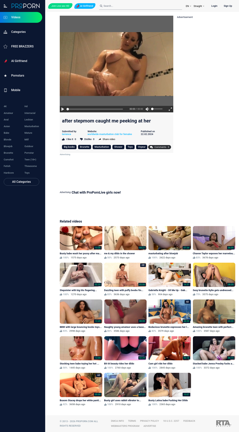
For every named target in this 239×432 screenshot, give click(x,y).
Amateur (8, 113)
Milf (26, 139)
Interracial (29, 113)
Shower (118, 146)
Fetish (7, 166)
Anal (6, 119)
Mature (28, 132)
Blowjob (8, 146)
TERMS (132, 420)
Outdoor (28, 146)
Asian (7, 126)
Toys (27, 172)
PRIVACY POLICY (149, 420)
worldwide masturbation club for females (110, 134)
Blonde (7, 139)
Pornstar (29, 152)
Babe (6, 132)
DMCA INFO (117, 420)
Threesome (30, 166)
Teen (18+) (30, 159)
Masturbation (31, 126)
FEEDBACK (189, 420)
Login (214, 5)
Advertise (150, 426)
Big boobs (69, 146)
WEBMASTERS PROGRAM (125, 426)
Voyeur (141, 146)
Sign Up (228, 5)
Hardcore (9, 172)
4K (5, 106)
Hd (26, 106)
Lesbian (28, 119)
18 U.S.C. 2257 (171, 420)
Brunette (8, 152)
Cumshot (9, 159)
